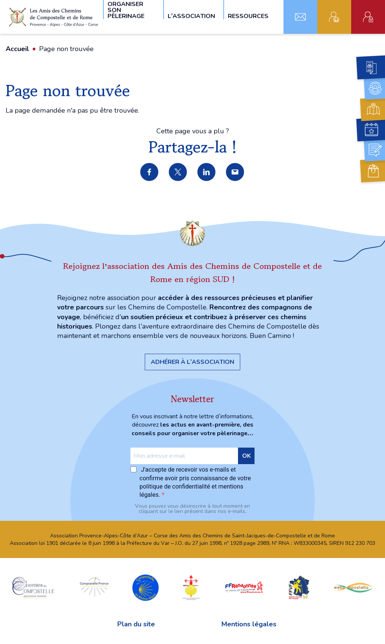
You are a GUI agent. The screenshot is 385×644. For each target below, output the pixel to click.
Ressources (248, 15)
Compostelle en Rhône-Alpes (145, 587)
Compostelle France (94, 587)
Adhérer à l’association (192, 362)
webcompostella (353, 587)
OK (246, 456)
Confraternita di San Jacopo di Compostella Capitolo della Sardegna (191, 587)
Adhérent (334, 17)
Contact (300, 17)
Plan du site (136, 624)
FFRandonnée (244, 587)
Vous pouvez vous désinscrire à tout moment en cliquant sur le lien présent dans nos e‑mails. (192, 509)
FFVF (298, 587)
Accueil (17, 48)
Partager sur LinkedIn (206, 172)
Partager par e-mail (235, 172)
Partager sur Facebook (149, 172)
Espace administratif (368, 17)
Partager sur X (178, 172)
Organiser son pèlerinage (126, 9)
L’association (191, 15)
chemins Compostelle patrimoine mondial (33, 587)
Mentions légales (248, 624)
